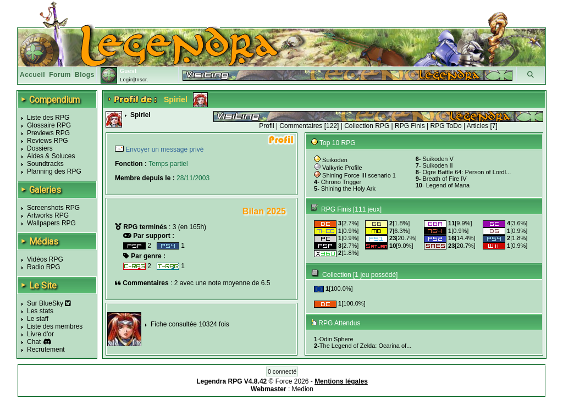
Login (127, 79)
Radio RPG (43, 267)
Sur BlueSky (49, 303)
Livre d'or (40, 334)
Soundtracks (45, 164)
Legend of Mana (448, 185)
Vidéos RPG (45, 259)
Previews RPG (48, 133)
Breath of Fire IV (445, 178)
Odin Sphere (336, 339)
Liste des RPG (48, 117)
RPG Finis (410, 126)
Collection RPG (366, 126)
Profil (266, 126)
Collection (336, 275)
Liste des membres (54, 326)
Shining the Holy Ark (348, 188)
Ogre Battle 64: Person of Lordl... (467, 172)
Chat (34, 342)
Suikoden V (438, 159)
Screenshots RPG (53, 208)
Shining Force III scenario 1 (359, 175)
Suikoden (334, 160)
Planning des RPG (54, 171)
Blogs (85, 75)
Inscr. (141, 79)
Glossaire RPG (49, 125)
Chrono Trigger (341, 182)
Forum (60, 75)
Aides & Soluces (51, 156)
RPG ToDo (446, 126)
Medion (302, 389)
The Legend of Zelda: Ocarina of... (365, 345)
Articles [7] (482, 126)
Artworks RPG (48, 215)
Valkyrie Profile (342, 167)
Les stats (40, 311)
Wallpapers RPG (51, 223)
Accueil (32, 75)
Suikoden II (438, 165)
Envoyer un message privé (163, 149)
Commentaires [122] (309, 126)
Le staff (37, 319)
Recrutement (46, 349)
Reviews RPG (47, 141)
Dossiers (40, 148)
